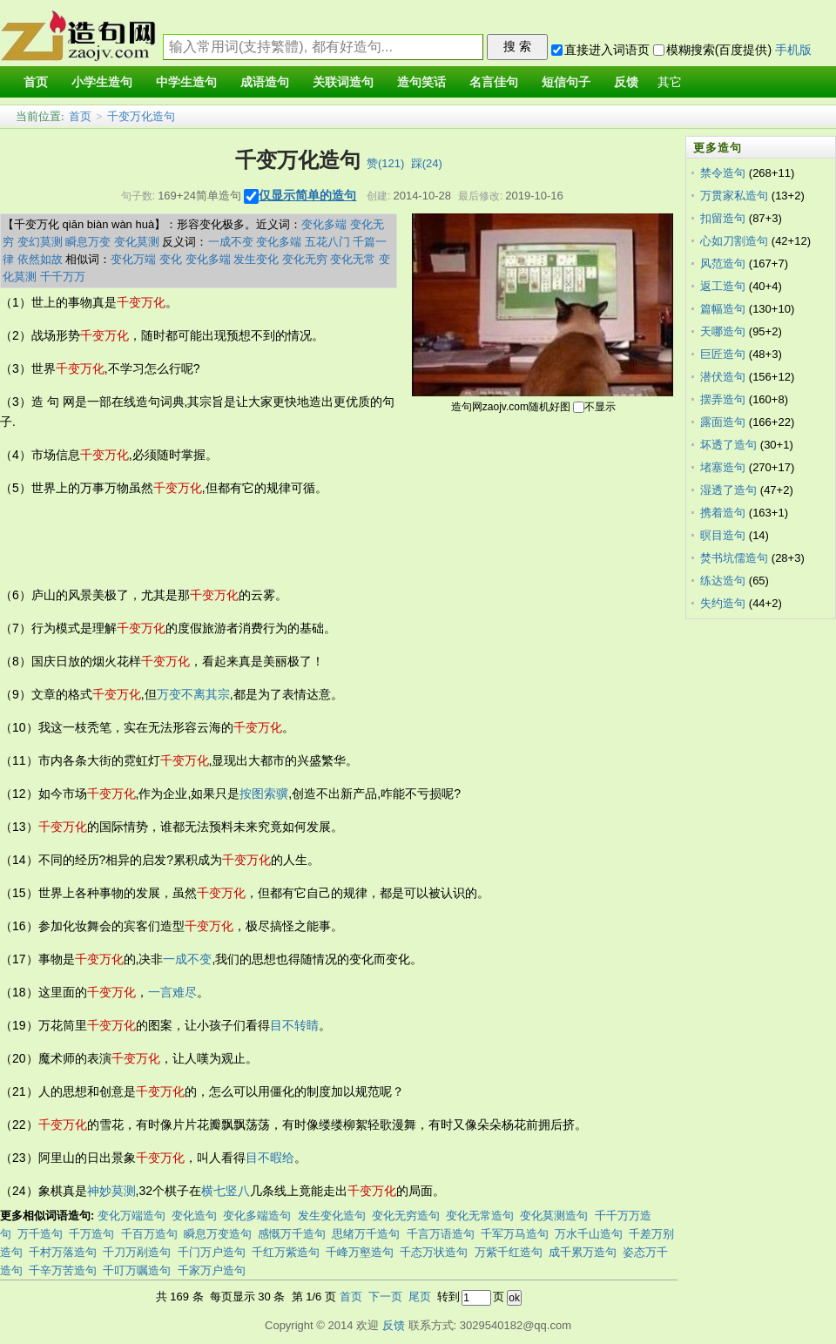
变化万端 (133, 259)
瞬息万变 (88, 241)
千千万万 (62, 276)
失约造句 (722, 603)
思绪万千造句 (366, 1233)
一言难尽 (172, 992)
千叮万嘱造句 (137, 1270)
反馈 (393, 1325)
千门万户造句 (212, 1252)
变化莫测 (136, 241)
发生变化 (256, 259)
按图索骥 (263, 793)
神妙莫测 (111, 1191)
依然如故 (40, 259)
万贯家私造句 (734, 195)
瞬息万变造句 (218, 1233)
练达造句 (722, 580)
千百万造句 (149, 1233)
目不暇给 (270, 1158)
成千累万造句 (583, 1252)
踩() (426, 163)
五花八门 (327, 241)
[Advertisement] (317, 542)
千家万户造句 (212, 1270)
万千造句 (40, 1233)
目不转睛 (294, 1025)
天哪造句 (722, 331)
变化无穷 (304, 259)
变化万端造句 (131, 1215)
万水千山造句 (589, 1233)
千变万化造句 (141, 116)
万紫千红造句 (509, 1252)
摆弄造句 (722, 399)
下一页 (385, 1296)
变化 (170, 259)
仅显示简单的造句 (307, 195)
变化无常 (352, 259)
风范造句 (722, 263)
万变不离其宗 (193, 694)
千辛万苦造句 (63, 1270)
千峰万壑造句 (360, 1252)
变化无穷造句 (406, 1215)
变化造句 (194, 1215)
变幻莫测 (40, 241)
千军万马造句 (515, 1233)
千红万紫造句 (286, 1252)
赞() (385, 163)
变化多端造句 (257, 1215)
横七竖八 (225, 1191)
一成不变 (230, 241)
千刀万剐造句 (137, 1252)
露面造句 (722, 422)
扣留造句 (722, 218)
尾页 (419, 1296)
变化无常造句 (480, 1215)
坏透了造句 (728, 444)
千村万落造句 (63, 1252)
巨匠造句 (722, 354)
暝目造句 (722, 535)
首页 (80, 116)
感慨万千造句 (292, 1233)
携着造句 (722, 512)
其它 (669, 82)
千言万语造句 (441, 1233)
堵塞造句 (722, 467)
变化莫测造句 (554, 1215)
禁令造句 (722, 172)
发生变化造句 (332, 1215)
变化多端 (324, 224)
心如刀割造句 (734, 240)
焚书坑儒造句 (734, 557)
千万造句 (91, 1233)
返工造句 (722, 286)
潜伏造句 (722, 376)
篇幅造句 (722, 308)
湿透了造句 (728, 489)
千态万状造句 (434, 1252)
